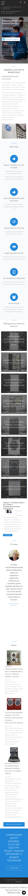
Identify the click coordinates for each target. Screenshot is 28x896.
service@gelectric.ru (10, 13)
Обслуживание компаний (14, 278)
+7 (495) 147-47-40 (16, 7)
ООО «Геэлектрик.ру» (12, 879)
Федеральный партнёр (14, 253)
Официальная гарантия (14, 228)
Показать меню (24, 892)
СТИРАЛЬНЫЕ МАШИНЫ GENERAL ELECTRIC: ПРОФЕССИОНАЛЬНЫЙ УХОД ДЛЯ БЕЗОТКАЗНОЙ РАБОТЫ (14, 718)
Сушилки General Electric (14, 467)
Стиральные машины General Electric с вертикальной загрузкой (14, 424)
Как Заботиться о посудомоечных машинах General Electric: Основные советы (13, 768)
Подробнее (8, 535)
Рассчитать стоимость (10, 34)
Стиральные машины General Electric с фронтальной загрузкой (14, 445)
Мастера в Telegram (12, 39)
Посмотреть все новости (14, 824)
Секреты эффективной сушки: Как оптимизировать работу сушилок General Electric (14, 671)
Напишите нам (14, 868)
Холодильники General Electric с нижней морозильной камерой (14, 403)
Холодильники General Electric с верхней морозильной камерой (14, 382)
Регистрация (14, 303)
